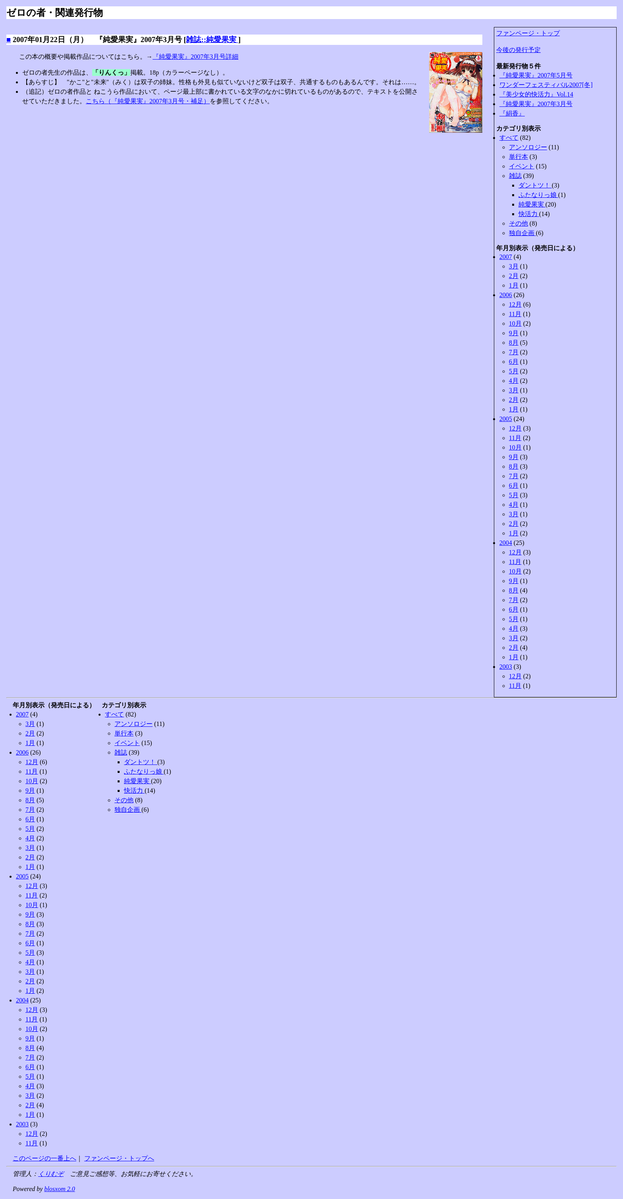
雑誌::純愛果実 (212, 39)
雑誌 (515, 175)
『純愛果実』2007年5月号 (536, 75)
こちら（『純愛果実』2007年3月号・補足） (148, 101)
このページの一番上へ (44, 1158)
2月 (514, 275)
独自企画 (522, 233)
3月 (514, 266)
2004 (505, 542)
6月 (514, 361)
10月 (515, 323)
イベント (521, 166)
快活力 (529, 213)
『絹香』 (512, 113)
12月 (515, 304)
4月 (514, 380)
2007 (505, 256)
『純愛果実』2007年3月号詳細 (195, 56)
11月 (515, 314)
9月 (514, 333)
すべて (509, 137)
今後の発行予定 (518, 49)
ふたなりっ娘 (538, 194)
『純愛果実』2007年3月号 (536, 103)
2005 (505, 418)
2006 (505, 295)
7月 (514, 352)
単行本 (518, 156)
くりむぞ (51, 1173)
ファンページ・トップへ (119, 1158)
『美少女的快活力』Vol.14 (536, 94)
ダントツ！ (535, 185)
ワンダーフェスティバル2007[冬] (546, 84)
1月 (514, 285)
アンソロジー (528, 147)
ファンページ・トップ (528, 33)
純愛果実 (532, 204)
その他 (518, 223)
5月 (514, 371)
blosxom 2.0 (59, 1188)
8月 (514, 342)
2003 (505, 666)
